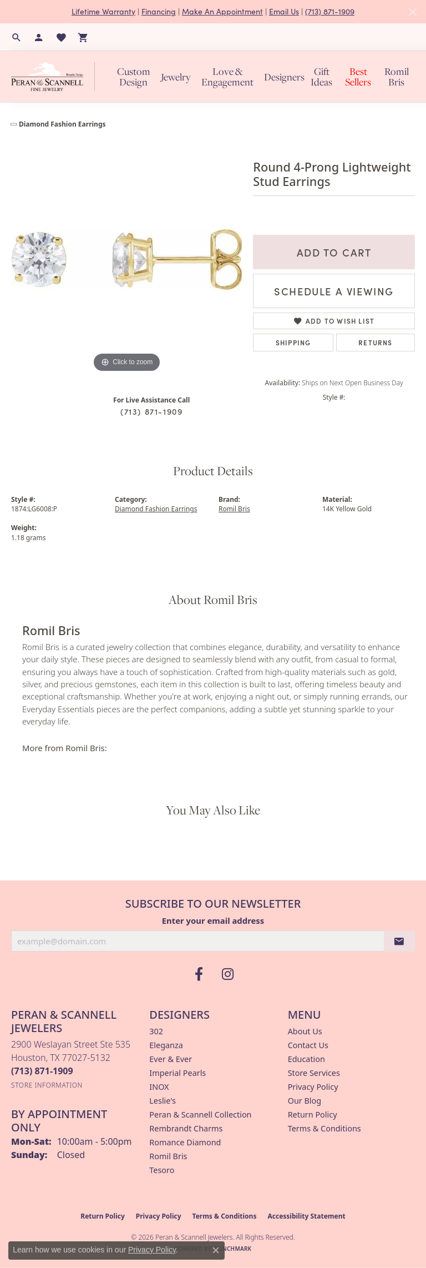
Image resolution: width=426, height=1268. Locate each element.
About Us (305, 1031)
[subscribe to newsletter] (399, 941)
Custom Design (133, 76)
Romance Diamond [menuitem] (185, 1142)
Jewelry (176, 77)
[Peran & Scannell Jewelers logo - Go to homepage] (56, 76)
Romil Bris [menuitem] (168, 1156)
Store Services (314, 1073)
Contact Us (308, 1045)
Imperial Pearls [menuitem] (177, 1073)
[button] (16, 37)
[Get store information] (47, 1085)
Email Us (284, 11)
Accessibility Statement (306, 1216)
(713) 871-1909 (329, 11)
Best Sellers (358, 76)
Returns (375, 342)
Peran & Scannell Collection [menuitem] (200, 1114)
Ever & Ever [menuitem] (170, 1059)
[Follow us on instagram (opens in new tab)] (227, 974)
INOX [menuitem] (159, 1086)
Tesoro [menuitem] (161, 1170)
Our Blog (304, 1100)
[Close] (412, 12)
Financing (158, 11)
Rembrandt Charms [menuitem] (185, 1128)
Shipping (293, 342)
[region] (126, 259)
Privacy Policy (313, 1086)
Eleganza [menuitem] (165, 1045)
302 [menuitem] (156, 1031)
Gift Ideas (321, 76)
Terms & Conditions (324, 1128)
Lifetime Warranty (103, 11)
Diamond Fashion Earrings (62, 124)
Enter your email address (213, 920)
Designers (284, 77)
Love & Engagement (227, 76)
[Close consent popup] (215, 1250)
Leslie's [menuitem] (162, 1100)
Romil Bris (396, 76)
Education (306, 1059)
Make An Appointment (222, 11)
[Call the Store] (42, 1071)
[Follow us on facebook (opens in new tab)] (198, 974)
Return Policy (312, 1114)
